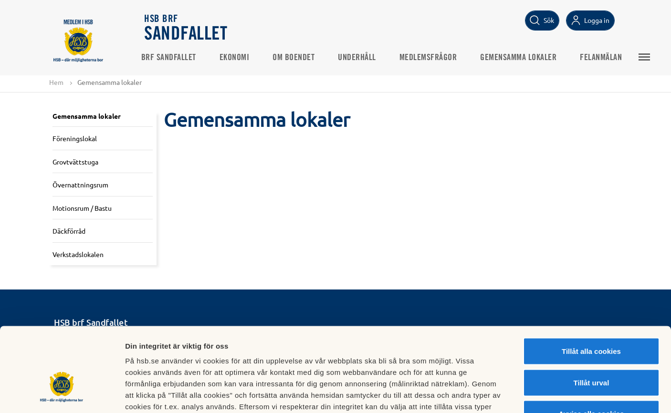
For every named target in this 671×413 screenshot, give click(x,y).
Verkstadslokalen (78, 254)
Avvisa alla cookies (591, 350)
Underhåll (361, 58)
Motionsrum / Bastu (82, 208)
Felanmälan (605, 58)
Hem (56, 82)
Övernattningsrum (80, 184)
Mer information (507, 394)
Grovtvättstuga (75, 161)
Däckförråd (68, 231)
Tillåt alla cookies (591, 288)
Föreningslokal (74, 138)
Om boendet (297, 58)
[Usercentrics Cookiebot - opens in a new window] (62, 394)
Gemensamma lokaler (522, 58)
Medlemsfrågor (432, 58)
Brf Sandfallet (172, 58)
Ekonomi (238, 58)
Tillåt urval (591, 319)
